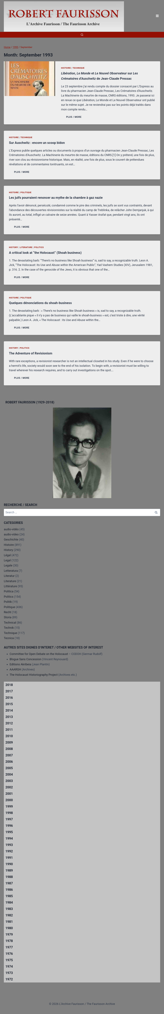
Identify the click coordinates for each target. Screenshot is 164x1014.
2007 (9, 755)
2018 (9, 685)
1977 (9, 947)
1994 (9, 838)
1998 (9, 813)
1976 (9, 954)
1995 (9, 832)
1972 (9, 979)
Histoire (66, 68)
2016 (9, 698)
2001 (9, 794)
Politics (39, 247)
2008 (9, 749)
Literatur (9, 575)
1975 (9, 960)
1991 (9, 858)
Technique (78, 68)
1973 (9, 973)
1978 (9, 941)
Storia (7, 617)
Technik (9, 627)
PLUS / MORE (74, 117)
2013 (9, 717)
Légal (7, 555)
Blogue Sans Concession (25, 659)
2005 (9, 768)
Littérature (10, 586)
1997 (9, 819)
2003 (9, 781)
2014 (9, 710)
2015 (9, 704)
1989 (9, 870)
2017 (9, 691)
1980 (9, 928)
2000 (9, 800)
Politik (8, 601)
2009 (9, 742)
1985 (9, 896)
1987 (9, 883)
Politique (25, 192)
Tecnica (9, 638)
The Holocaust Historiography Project (34, 674)
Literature (26, 247)
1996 (9, 826)
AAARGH (15, 669)
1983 (9, 909)
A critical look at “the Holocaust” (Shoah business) (45, 253)
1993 (9, 845)
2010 (9, 736)
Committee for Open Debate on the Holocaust (39, 654)
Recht (7, 612)
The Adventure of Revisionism (30, 353)
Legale (8, 565)
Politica (8, 591)
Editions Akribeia (20, 664)
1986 (9, 890)
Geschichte (11, 539)
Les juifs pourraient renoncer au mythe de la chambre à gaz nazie (56, 198)
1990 (9, 864)
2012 (9, 723)
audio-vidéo (11, 529)
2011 (9, 730)
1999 (9, 806)
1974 (9, 966)
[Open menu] (157, 15)
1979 (9, 934)
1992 (9, 851)
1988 (9, 877)
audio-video (11, 534)
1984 (9, 902)
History (13, 247)
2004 (9, 774)
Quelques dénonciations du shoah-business (40, 303)
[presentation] (30, 78)
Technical (10, 622)
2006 (9, 762)
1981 (9, 922)
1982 (9, 915)
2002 (9, 787)
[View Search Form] (82, 35)
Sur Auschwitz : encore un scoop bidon (37, 143)
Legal (7, 560)
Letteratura (11, 570)
